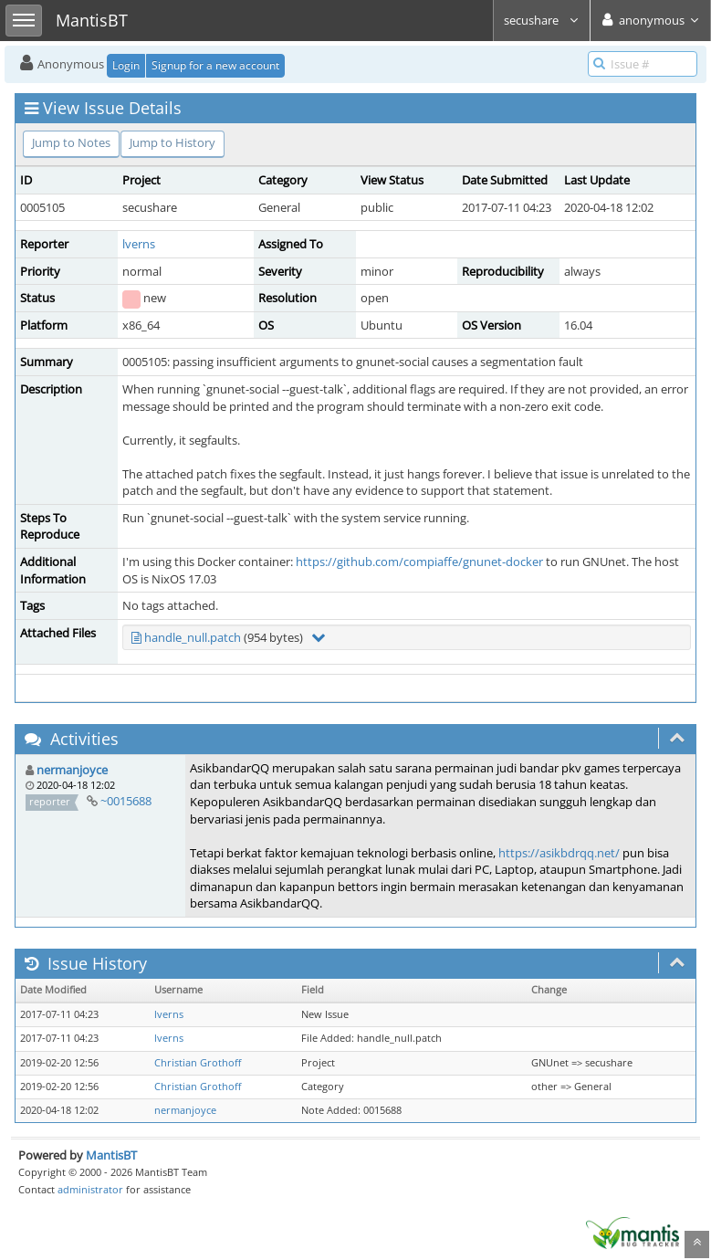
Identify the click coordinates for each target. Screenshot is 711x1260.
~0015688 (126, 801)
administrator (90, 1189)
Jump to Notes (71, 142)
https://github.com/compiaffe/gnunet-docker (419, 561)
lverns (138, 244)
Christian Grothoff (197, 1062)
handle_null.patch (192, 637)
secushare (541, 20)
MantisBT (111, 1155)
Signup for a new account (215, 65)
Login (126, 65)
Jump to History (172, 142)
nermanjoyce (72, 769)
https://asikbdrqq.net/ (559, 853)
